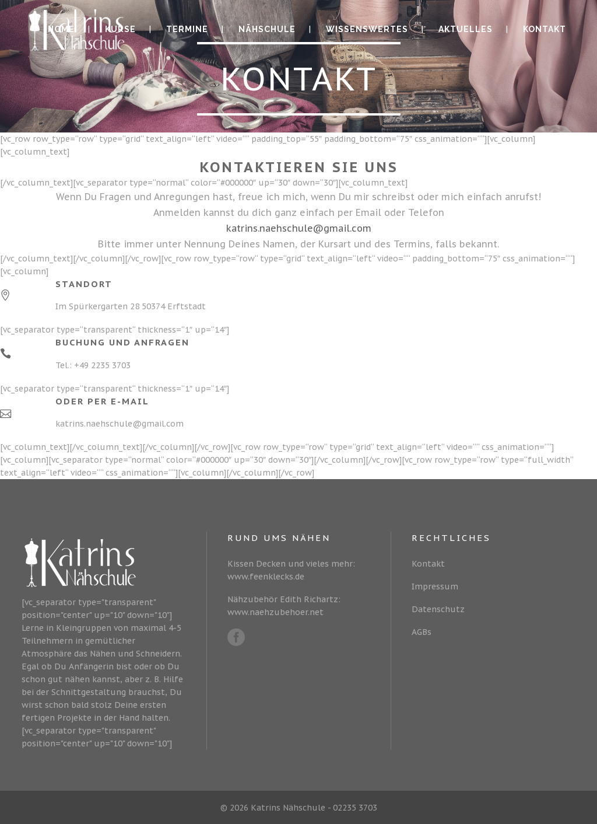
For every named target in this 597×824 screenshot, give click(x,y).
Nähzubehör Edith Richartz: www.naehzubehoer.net (283, 605)
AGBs (421, 632)
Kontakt (428, 563)
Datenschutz (438, 609)
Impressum (435, 586)
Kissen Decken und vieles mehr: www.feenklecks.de (291, 570)
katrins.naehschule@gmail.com (298, 228)
